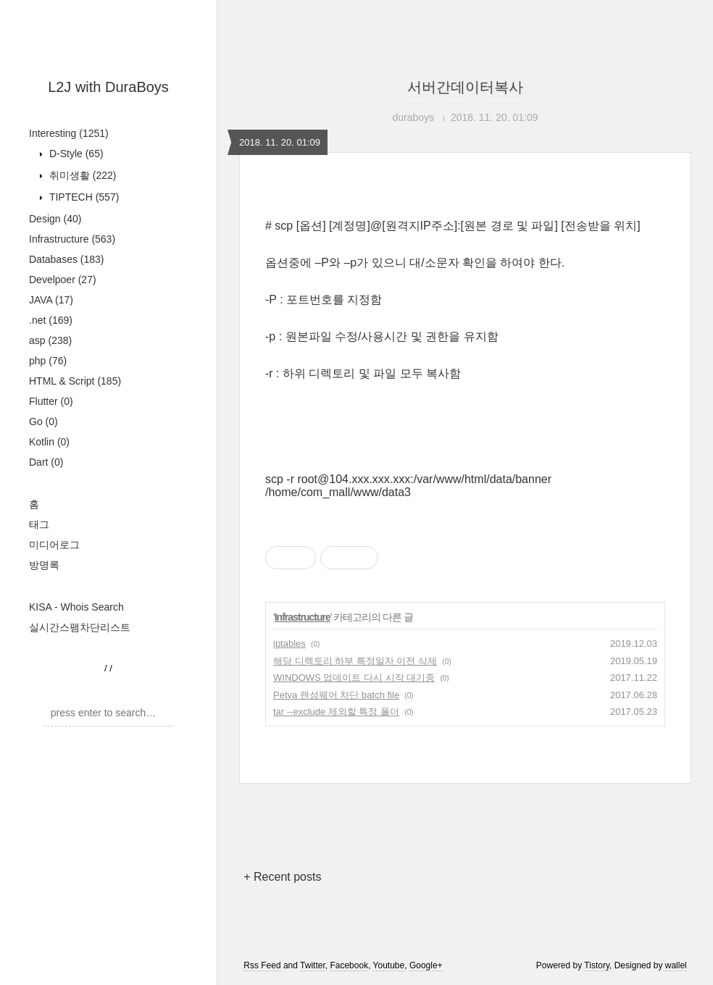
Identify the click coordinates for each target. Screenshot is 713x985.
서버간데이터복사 (465, 87)
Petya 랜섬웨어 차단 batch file (336, 695)
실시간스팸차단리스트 (79, 627)
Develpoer (62, 279)
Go (43, 421)
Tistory (596, 965)
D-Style (75, 153)
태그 (39, 524)
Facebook (349, 965)
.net (50, 320)
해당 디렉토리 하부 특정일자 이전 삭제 (355, 660)
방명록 (44, 565)
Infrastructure (72, 239)
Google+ (426, 965)
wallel (676, 965)
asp (50, 340)
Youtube (389, 965)
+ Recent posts (282, 877)
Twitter (312, 965)
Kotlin (49, 442)
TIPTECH (82, 197)
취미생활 (81, 175)
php (48, 360)
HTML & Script (75, 381)
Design (55, 219)
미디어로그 (54, 544)
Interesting (69, 133)
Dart (46, 462)
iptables (289, 643)
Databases (66, 259)
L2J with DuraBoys (108, 87)
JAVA (51, 300)
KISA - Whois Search (76, 607)
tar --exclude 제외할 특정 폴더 (336, 711)
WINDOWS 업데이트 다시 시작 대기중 (354, 677)
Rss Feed (261, 965)
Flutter (51, 401)
